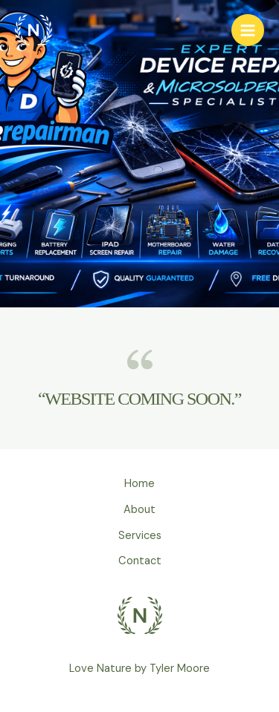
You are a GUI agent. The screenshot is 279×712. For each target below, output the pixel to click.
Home (139, 484)
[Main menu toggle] (247, 30)
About (139, 510)
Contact (139, 561)
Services (139, 536)
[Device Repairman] (33, 30)
